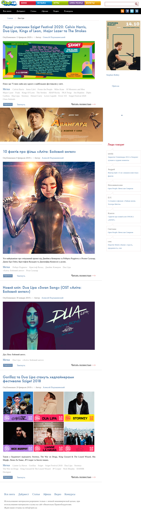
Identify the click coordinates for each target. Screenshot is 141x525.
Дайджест (21, 11)
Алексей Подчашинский (53, 158)
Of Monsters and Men (75, 89)
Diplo (88, 92)
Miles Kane (59, 89)
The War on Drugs (11, 469)
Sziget (40, 465)
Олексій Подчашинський (54, 37)
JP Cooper (56, 469)
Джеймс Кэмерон (53, 267)
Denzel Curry (36, 96)
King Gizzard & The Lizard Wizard (35, 469)
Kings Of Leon (28, 92)
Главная (10, 18)
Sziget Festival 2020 (77, 96)
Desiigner (7, 472)
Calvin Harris (18, 89)
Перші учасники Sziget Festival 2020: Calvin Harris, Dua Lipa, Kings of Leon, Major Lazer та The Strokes (45, 28)
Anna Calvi (31, 89)
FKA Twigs (67, 92)
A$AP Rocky (54, 92)
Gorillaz (32, 465)
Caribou (6, 96)
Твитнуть (21, 104)
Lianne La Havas (20, 465)
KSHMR (80, 469)
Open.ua (115, 86)
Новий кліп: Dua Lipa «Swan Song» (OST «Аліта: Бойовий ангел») (42, 289)
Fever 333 (62, 96)
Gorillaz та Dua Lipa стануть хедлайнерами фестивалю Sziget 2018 (38, 378)
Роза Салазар (32, 270)
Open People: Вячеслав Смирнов (120, 188)
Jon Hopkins (79, 92)
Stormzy (25, 96)
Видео (56, 11)
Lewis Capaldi (50, 96)
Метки (6, 89)
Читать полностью (81, 104)
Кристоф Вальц (36, 267)
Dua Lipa (21, 18)
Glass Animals (9, 99)
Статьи (33, 11)
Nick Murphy (69, 469)
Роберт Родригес (20, 267)
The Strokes (41, 92)
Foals (17, 92)
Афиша (45, 11)
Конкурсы (68, 11)
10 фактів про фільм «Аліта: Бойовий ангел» (39, 151)
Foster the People (45, 89)
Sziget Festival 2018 (54, 465)
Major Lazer (8, 92)
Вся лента (7, 11)
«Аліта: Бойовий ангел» (13, 270)
